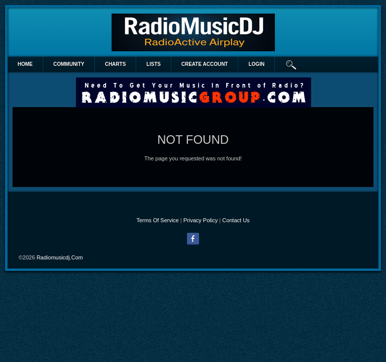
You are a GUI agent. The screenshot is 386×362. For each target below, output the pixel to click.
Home (25, 64)
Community (68, 64)
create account (204, 64)
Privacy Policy (200, 220)
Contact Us (235, 220)
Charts (115, 64)
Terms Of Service (157, 220)
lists (153, 64)
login (256, 64)
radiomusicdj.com (60, 257)
